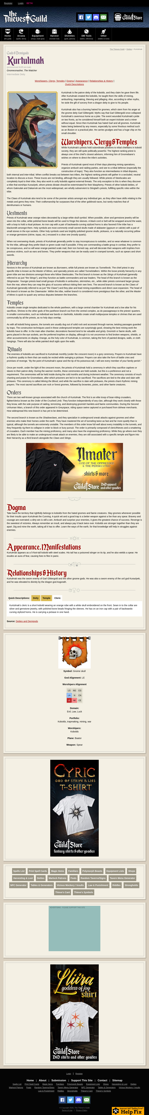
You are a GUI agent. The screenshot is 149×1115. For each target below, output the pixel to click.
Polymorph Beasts (92, 871)
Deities (129, 49)
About (42, 1080)
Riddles (116, 885)
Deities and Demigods (27, 621)
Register (8, 3)
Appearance (82, 81)
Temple (46, 598)
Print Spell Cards (38, 871)
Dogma (70, 81)
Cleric (57, 598)
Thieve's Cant (62, 892)
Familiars (73, 871)
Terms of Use (67, 1110)
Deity (35, 598)
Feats (74, 878)
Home (30, 1080)
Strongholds (131, 885)
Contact (102, 1080)
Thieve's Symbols (83, 892)
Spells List (19, 871)
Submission (58, 1080)
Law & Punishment (98, 885)
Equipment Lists (115, 871)
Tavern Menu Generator (122, 878)
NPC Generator (18, 885)
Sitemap (117, 1080)
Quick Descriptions (74, 84)
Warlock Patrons (57, 878)
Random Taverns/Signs (93, 878)
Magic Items (57, 871)
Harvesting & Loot (23, 878)
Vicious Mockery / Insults (70, 885)
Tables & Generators (42, 885)
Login (20, 3)
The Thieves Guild (117, 49)
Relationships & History (101, 81)
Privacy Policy (81, 1110)
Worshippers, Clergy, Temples (50, 81)
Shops (131, 871)
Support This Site (81, 1080)
